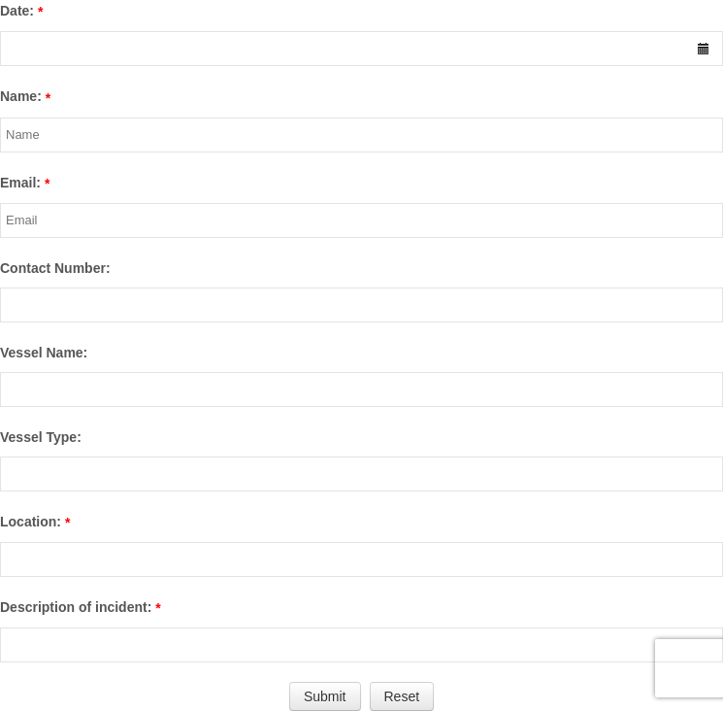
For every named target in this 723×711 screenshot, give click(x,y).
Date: (17, 10)
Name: (21, 96)
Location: (30, 521)
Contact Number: (55, 268)
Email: (20, 182)
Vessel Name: (43, 352)
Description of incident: (75, 607)
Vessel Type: (41, 437)
